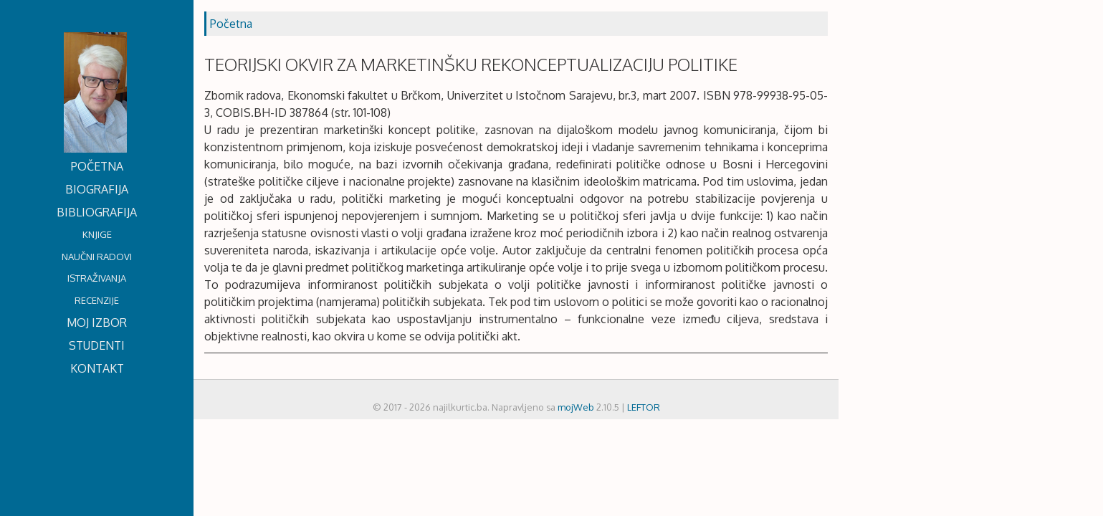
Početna (231, 23)
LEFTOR (643, 407)
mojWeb (576, 407)
